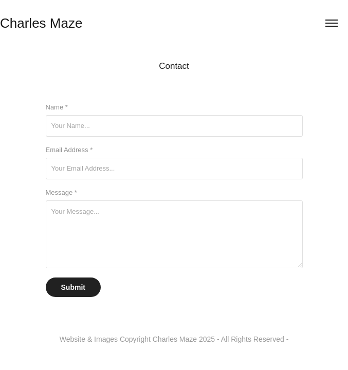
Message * (61, 192)
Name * (57, 107)
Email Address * (69, 150)
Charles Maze (41, 23)
